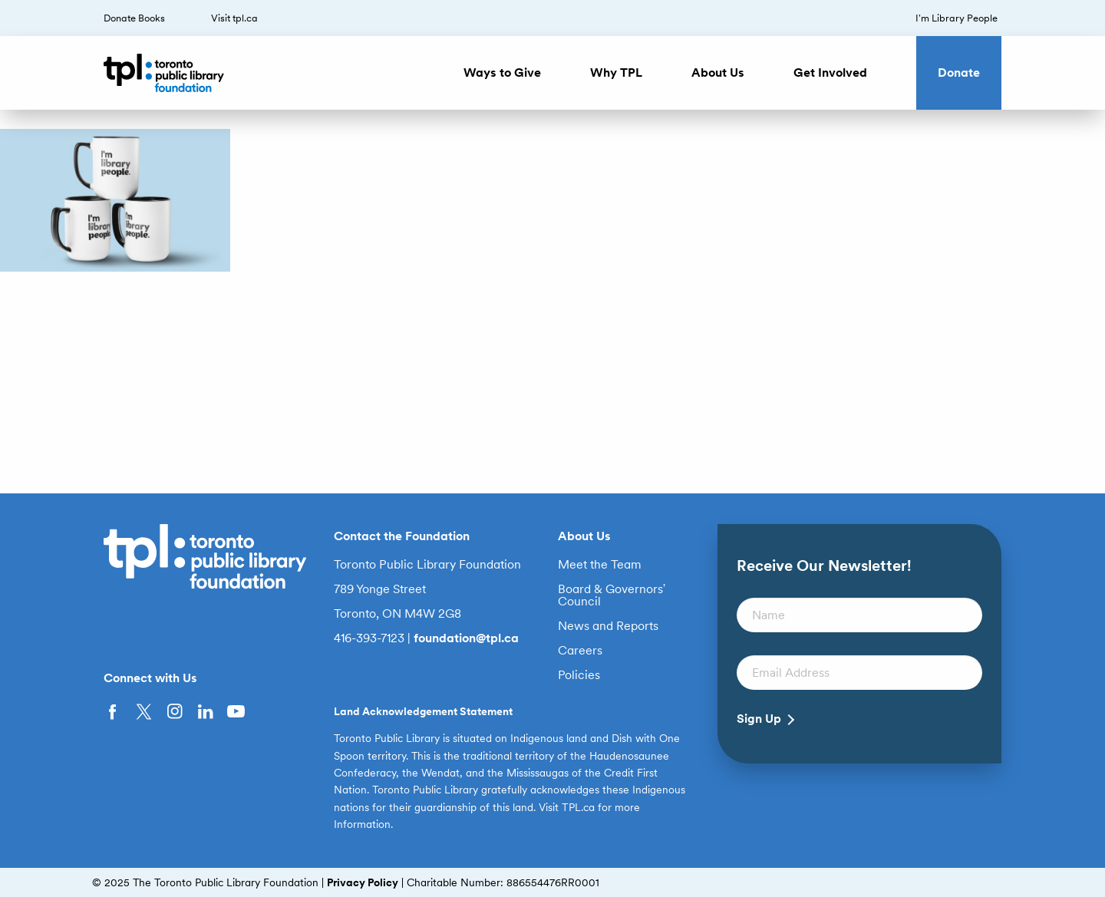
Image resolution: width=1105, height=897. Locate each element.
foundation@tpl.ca (466, 638)
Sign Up (759, 719)
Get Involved (830, 72)
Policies (579, 675)
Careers (580, 651)
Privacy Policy (362, 882)
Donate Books (134, 18)
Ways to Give (502, 72)
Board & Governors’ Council (612, 595)
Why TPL (616, 72)
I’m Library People (956, 18)
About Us (717, 72)
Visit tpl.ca (234, 18)
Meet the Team (600, 565)
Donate (959, 72)
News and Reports (608, 626)
